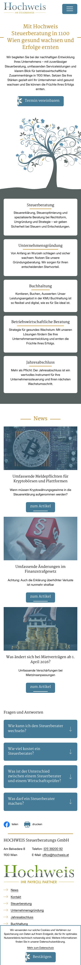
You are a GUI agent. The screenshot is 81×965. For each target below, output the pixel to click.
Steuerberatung (21, 904)
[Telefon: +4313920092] (53, 849)
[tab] (41, 729)
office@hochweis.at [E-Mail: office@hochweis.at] (55, 855)
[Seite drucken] (33, 825)
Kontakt (16, 897)
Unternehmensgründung (27, 910)
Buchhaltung (19, 924)
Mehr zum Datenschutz (40, 947)
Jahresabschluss (22, 917)
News (14, 890)
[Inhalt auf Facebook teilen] (11, 825)
